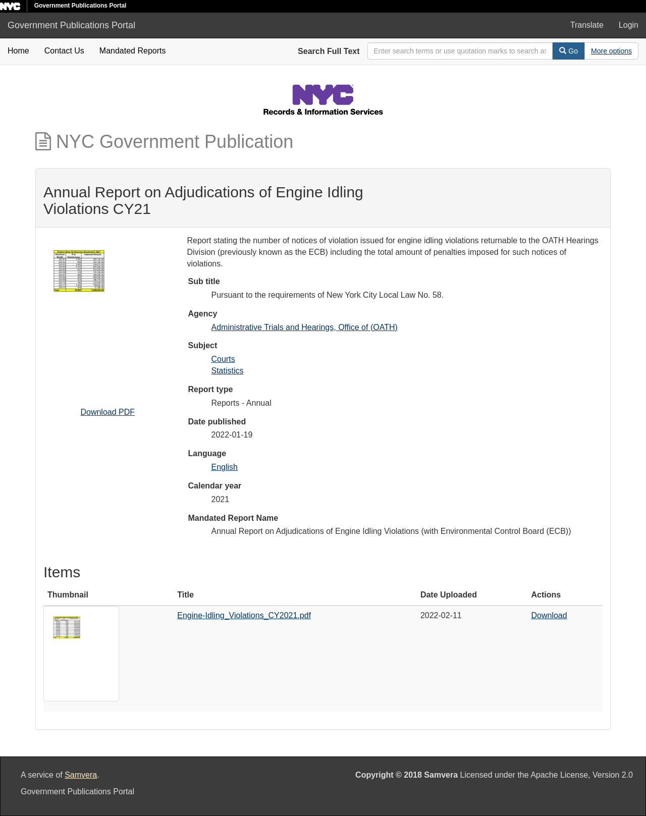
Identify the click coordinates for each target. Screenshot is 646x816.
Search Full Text (328, 51)
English (224, 467)
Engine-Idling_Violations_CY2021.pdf (244, 615)
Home (18, 50)
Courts (223, 359)
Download (549, 615)
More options (611, 51)
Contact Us (64, 50)
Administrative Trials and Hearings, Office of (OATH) (304, 327)
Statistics (227, 370)
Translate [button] (587, 25)
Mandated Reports (132, 50)
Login (628, 25)
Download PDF (107, 412)
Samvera (81, 775)
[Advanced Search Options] (611, 51)
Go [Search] (568, 51)
